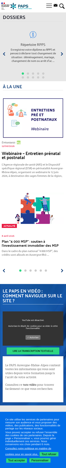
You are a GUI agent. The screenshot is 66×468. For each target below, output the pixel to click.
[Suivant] (60, 54)
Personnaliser (40, 460)
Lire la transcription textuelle (33, 351)
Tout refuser (49, 454)
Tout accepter (16, 460)
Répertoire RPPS (33, 44)
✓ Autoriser (33, 337)
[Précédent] (5, 54)
